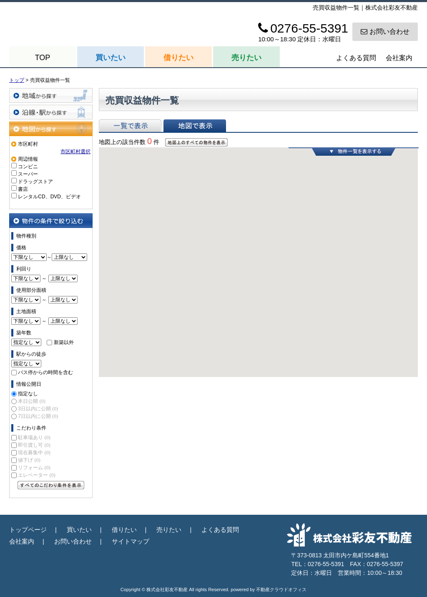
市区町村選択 (75, 151)
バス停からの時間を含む (45, 372)
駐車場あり (34, 437)
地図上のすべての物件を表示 (196, 142)
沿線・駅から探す (51, 112)
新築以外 (64, 342)
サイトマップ (130, 541)
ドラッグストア (35, 182)
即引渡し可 (34, 445)
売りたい (246, 57)
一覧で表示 (130, 125)
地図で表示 (194, 125)
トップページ (28, 529)
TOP (42, 57)
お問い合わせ (385, 31)
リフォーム (34, 468)
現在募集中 (34, 452)
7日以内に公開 (38, 416)
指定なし (28, 394)
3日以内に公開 (38, 409)
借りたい (178, 57)
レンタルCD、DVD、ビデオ (49, 197)
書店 (23, 189)
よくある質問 (356, 57)
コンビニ (28, 166)
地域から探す (51, 95)
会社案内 (399, 57)
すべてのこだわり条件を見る (51, 485)
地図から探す (51, 128)
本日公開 (31, 401)
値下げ (29, 460)
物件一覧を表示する (354, 151)
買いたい (110, 57)
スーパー (28, 174)
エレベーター (36, 475)
